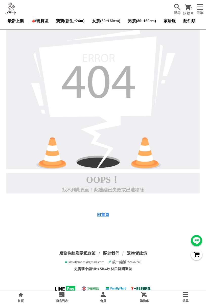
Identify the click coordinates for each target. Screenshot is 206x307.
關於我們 (111, 253)
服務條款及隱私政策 (77, 253)
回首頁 (103, 214)
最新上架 (16, 21)
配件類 (189, 21)
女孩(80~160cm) (106, 21)
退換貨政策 (137, 253)
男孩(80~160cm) (142, 21)
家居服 (170, 21)
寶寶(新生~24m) (70, 21)
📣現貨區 (40, 21)
